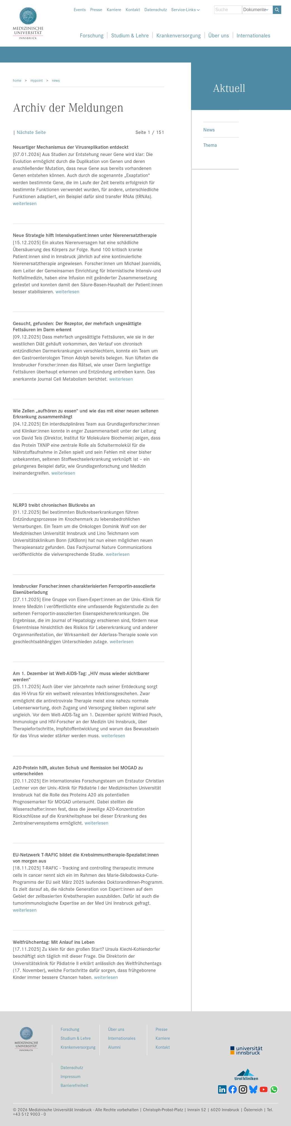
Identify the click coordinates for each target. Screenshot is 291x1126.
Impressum (70, 1076)
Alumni (114, 1047)
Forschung (92, 35)
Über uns (218, 35)
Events (80, 9)
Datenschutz (155, 9)
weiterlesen (25, 203)
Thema (210, 144)
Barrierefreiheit (74, 1085)
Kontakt (133, 9)
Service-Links (185, 9)
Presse (96, 9)
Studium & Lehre (130, 35)
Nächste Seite (31, 132)
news (56, 80)
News (209, 129)
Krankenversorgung (178, 35)
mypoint (36, 80)
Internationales (253, 35)
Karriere (114, 9)
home (17, 80)
